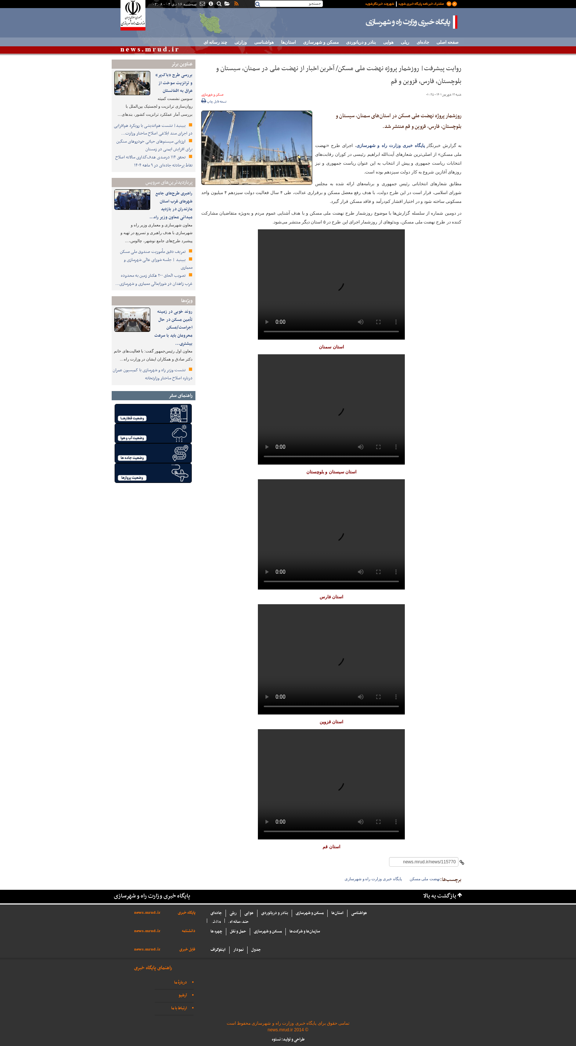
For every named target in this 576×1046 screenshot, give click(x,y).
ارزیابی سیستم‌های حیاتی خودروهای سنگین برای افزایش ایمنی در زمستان (154, 145)
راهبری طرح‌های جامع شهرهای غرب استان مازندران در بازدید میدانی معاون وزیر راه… (171, 205)
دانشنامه (188, 931)
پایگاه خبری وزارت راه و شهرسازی (412, 22)
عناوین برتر (181, 64)
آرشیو (183, 995)
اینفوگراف (218, 949)
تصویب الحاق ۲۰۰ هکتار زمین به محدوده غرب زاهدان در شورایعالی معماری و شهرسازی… (153, 279)
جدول (256, 949)
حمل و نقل (238, 931)
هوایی (388, 42)
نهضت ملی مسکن (425, 879)
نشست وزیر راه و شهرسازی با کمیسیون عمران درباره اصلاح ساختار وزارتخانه (152, 374)
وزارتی (240, 42)
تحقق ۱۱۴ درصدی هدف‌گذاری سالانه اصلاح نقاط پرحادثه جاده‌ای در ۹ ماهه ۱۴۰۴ (153, 161)
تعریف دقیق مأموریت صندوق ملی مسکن (153, 251)
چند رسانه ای (215, 42)
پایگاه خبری (186, 912)
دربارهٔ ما (180, 982)
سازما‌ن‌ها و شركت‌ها (304, 931)
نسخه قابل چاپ (214, 102)
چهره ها (216, 931)
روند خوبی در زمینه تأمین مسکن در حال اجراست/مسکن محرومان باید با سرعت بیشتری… (173, 327)
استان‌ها (288, 42)
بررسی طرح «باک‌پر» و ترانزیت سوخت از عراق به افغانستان (173, 82)
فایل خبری (187, 949)
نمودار (238, 949)
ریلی (405, 42)
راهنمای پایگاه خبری (153, 968)
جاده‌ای (423, 42)
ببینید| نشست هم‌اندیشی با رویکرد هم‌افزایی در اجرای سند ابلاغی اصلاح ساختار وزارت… (153, 129)
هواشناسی (264, 42)
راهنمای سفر (180, 395)
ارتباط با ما (179, 1008)
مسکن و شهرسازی (321, 42)
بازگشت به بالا (439, 896)
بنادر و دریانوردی (361, 42)
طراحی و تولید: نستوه (288, 1039)
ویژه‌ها (186, 301)
